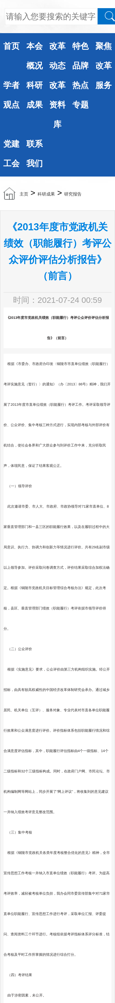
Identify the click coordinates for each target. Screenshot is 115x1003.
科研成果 (46, 194)
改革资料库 (57, 105)
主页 (24, 194)
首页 (11, 46)
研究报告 (73, 194)
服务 (103, 85)
